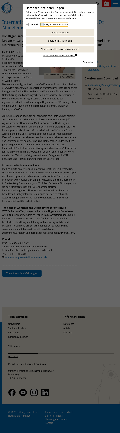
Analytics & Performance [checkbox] (56, 24)
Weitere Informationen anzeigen (60, 55)
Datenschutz (88, 62)
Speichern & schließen (60, 40)
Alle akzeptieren (60, 32)
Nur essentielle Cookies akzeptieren (60, 49)
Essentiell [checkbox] (33, 24)
